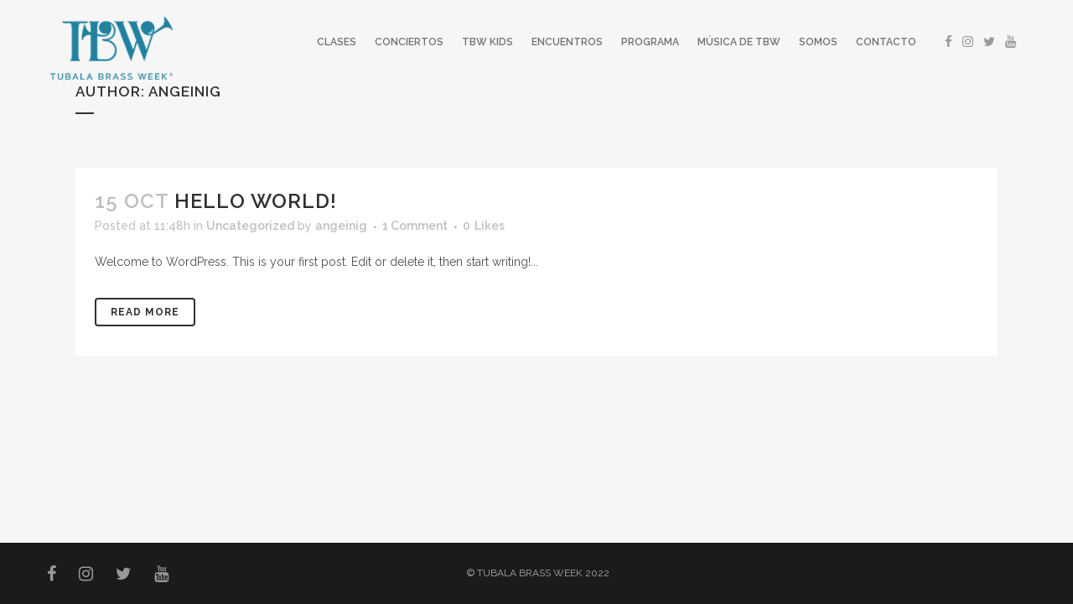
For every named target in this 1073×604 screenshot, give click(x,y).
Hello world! (255, 201)
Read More (145, 312)
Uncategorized (250, 225)
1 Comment (415, 225)
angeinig (341, 225)
